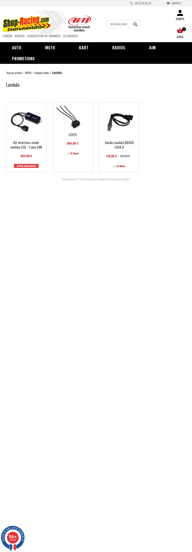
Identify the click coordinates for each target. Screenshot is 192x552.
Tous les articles (14, 73)
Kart (83, 48)
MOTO (28, 73)
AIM (152, 48)
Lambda (57, 72)
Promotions (23, 58)
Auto (16, 48)
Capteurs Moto (41, 73)
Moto (50, 48)
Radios (118, 48)
